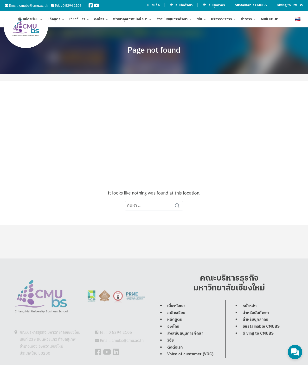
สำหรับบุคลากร (214, 5)
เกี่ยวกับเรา (77, 20)
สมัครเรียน (30, 20)
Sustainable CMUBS (251, 5)
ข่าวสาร (246, 20)
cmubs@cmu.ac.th (33, 5)
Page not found (154, 49)
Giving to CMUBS (290, 5)
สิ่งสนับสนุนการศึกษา (172, 20)
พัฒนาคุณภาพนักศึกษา (130, 20)
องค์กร (99, 20)
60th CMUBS (271, 20)
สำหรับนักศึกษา (181, 5)
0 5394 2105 (72, 5)
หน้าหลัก (153, 5)
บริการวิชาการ (221, 20)
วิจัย (199, 20)
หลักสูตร (53, 20)
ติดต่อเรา (175, 358)
